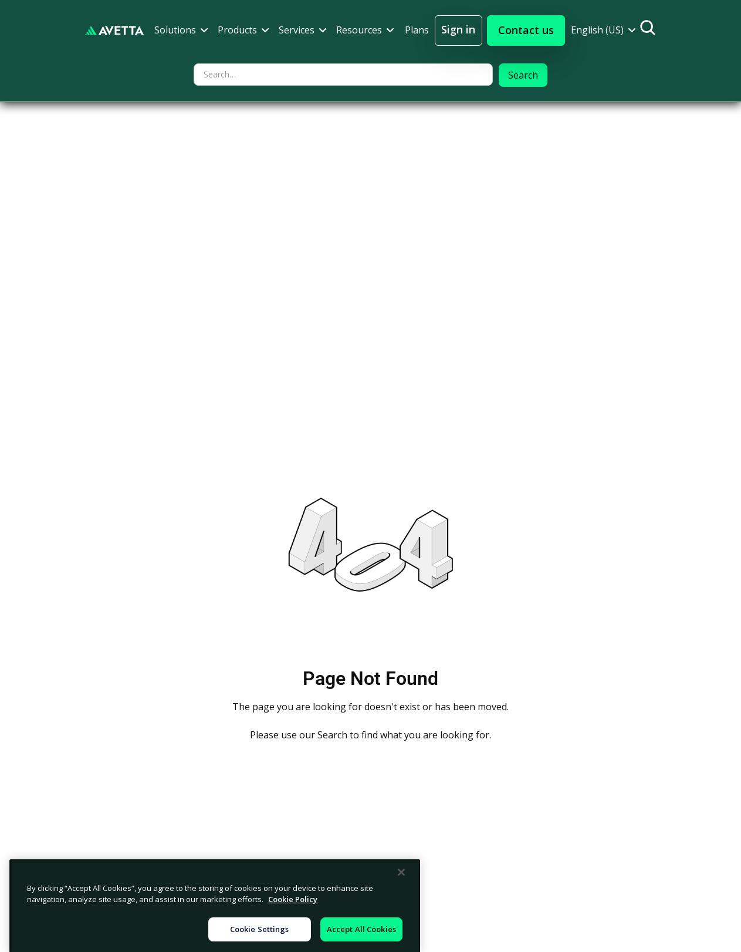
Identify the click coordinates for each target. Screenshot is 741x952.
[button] (181, 30)
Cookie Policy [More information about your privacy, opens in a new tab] (292, 944)
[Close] (401, 916)
